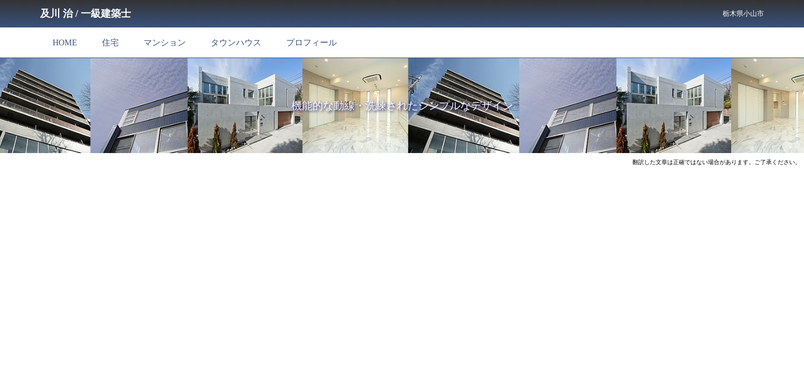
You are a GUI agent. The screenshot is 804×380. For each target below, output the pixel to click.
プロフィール (311, 42)
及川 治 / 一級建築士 (85, 13)
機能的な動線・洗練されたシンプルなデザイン (402, 105)
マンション (165, 42)
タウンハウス (236, 42)
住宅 (110, 42)
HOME (65, 42)
